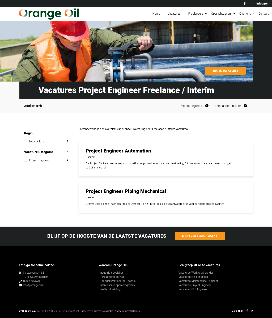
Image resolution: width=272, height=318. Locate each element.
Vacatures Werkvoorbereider (195, 272)
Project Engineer (191, 106)
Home (156, 13)
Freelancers (195, 13)
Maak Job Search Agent (199, 236)
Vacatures (174, 13)
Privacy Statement (122, 311)
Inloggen (262, 3)
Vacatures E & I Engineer (193, 276)
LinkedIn (251, 3)
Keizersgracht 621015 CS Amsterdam (35, 274)
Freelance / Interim (228, 106)
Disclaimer (86, 311)
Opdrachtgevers (221, 13)
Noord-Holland (48, 141)
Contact (264, 13)
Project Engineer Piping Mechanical (126, 191)
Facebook (245, 3)
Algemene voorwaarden (102, 311)
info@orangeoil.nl (33, 285)
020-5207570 (31, 281)
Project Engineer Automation (118, 151)
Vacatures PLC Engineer (193, 289)
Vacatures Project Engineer (194, 285)
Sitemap (136, 311)
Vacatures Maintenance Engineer (198, 281)
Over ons (245, 13)
